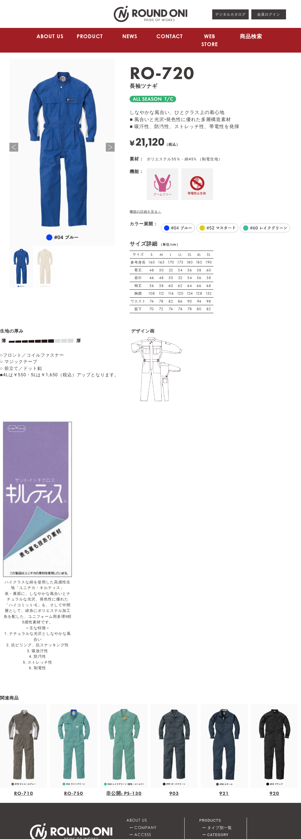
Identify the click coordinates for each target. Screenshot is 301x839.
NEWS (129, 36)
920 (274, 793)
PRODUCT (90, 36)
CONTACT (169, 36)
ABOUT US (49, 36)
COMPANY (145, 827)
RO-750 (73, 793)
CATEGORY (218, 835)
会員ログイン (268, 14)
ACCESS (142, 834)
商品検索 (251, 36)
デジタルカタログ (230, 14)
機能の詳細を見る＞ (145, 212)
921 (224, 793)
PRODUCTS (210, 820)
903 (174, 793)
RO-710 (23, 793)
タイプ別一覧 (219, 827)
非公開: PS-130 (124, 793)
